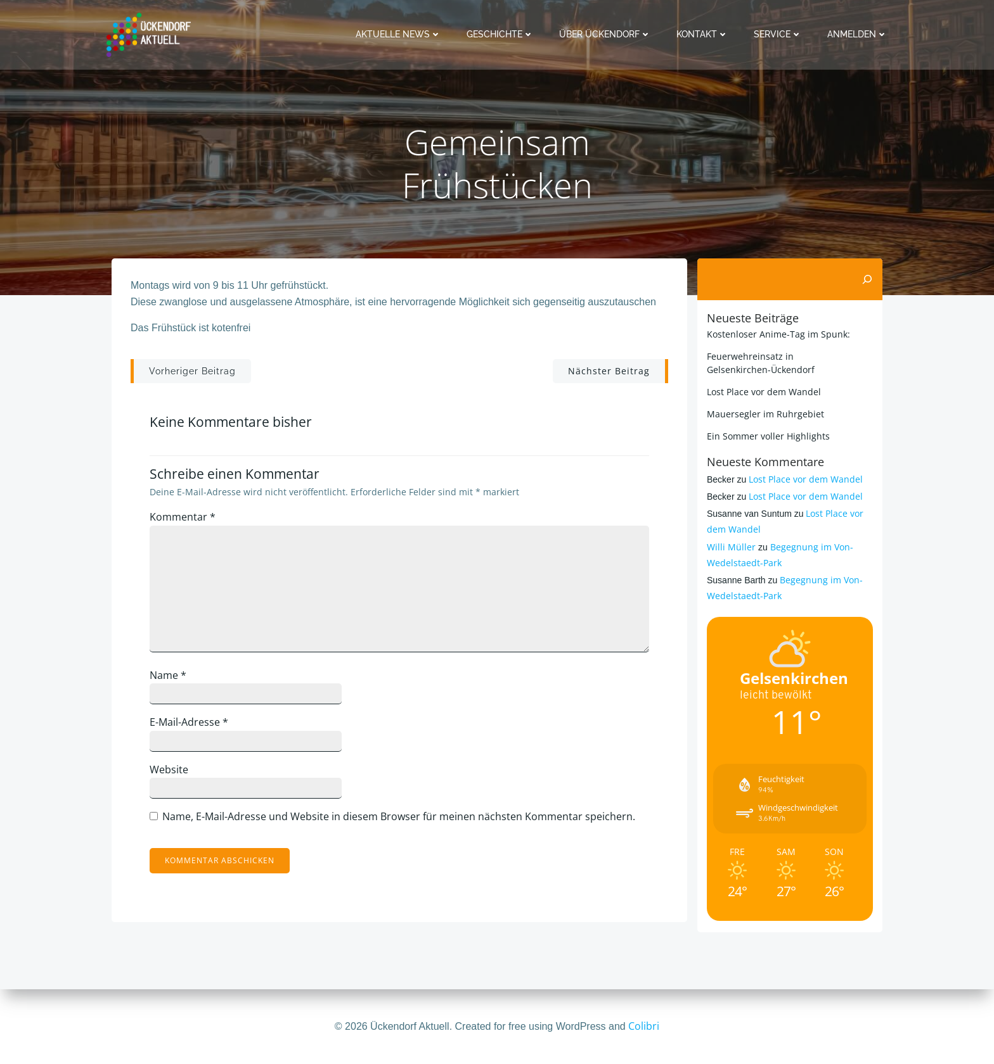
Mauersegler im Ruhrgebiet (765, 414)
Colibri (643, 1026)
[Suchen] (867, 279)
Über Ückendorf (605, 34)
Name (168, 675)
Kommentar (183, 517)
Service (778, 34)
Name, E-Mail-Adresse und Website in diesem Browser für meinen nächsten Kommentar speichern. (398, 816)
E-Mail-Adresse (189, 722)
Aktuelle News (398, 34)
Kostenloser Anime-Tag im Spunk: (778, 334)
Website (169, 769)
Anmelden (857, 34)
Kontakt (702, 34)
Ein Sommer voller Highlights (768, 436)
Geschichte (500, 34)
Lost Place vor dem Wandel (764, 392)
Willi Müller (731, 547)
